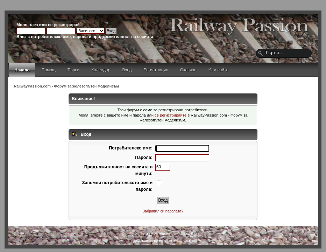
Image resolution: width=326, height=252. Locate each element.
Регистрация (156, 70)
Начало (21, 70)
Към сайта (218, 70)
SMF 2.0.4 (140, 234)
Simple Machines (185, 234)
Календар (100, 70)
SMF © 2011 (161, 234)
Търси (73, 70)
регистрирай (67, 24)
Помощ (49, 70)
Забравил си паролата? (163, 211)
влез (33, 24)
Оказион (188, 70)
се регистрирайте (170, 115)
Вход (127, 70)
